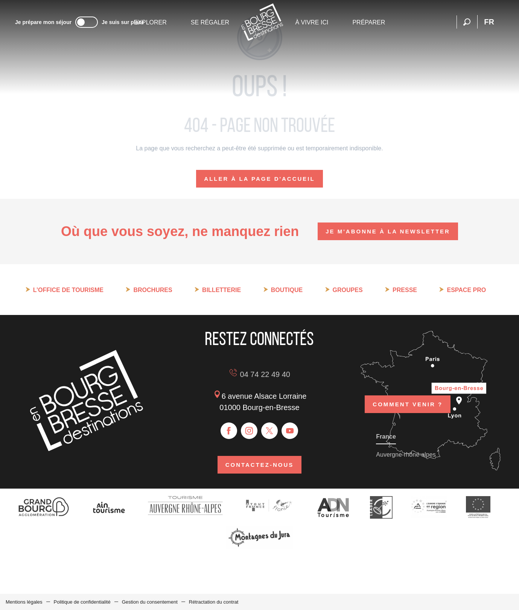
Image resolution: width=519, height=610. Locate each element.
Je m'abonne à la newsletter (388, 231)
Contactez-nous (259, 465)
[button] (466, 22)
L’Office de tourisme (68, 290)
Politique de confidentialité (82, 602)
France (386, 436)
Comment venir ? (408, 404)
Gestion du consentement (150, 602)
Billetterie (221, 290)
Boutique (287, 290)
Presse (405, 290)
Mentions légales (24, 602)
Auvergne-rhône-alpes (405, 454)
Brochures (152, 290)
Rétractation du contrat (214, 602)
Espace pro (466, 290)
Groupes (348, 290)
